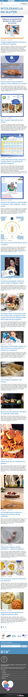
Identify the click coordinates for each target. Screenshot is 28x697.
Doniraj (3, 670)
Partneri (3, 678)
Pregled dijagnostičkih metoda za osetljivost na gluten (13, 43)
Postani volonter (5, 674)
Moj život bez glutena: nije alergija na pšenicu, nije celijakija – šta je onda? (14, 204)
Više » (5, 669)
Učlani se (3, 672)
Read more (9, 52)
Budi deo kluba (4, 676)
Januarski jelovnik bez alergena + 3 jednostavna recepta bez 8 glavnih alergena (13, 161)
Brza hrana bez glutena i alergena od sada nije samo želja (14, 413)
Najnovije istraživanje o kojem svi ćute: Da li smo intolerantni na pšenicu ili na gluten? (13, 348)
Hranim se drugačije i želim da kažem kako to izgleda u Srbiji (12, 282)
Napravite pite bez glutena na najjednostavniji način (12, 613)
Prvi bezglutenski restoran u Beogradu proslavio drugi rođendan (11, 514)
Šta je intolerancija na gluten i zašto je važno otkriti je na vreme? (14, 83)
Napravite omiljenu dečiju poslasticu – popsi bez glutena (12, 548)
